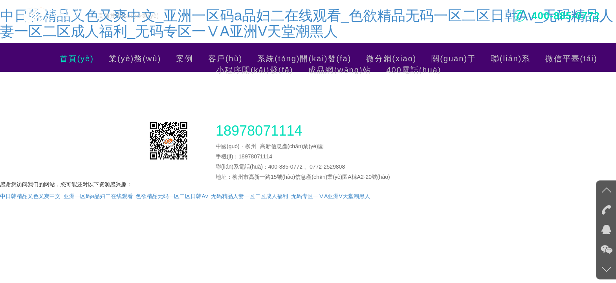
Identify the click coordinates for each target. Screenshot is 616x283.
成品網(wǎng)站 (339, 70)
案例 (184, 58)
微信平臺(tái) (571, 58)
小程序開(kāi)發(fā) (254, 70)
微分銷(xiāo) (391, 58)
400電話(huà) (413, 70)
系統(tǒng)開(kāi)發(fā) (304, 58)
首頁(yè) (77, 58)
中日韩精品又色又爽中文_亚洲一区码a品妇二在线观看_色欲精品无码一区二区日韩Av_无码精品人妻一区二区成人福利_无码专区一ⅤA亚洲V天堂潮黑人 (306, 23)
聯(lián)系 (510, 58)
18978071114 (259, 129)
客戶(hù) (225, 58)
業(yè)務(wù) (135, 58)
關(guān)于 (453, 58)
